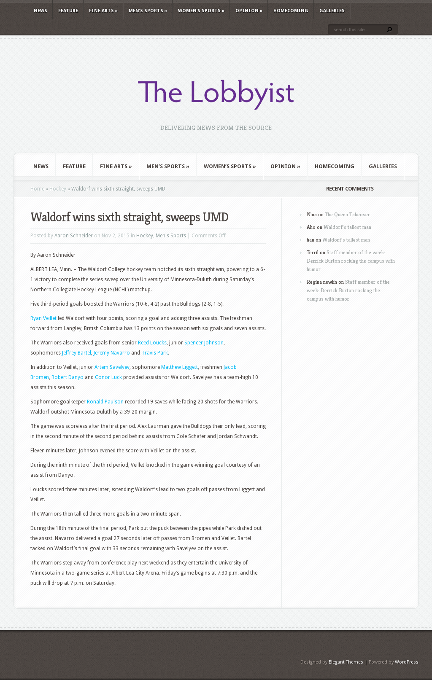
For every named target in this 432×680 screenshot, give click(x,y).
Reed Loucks (152, 343)
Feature (68, 10)
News (40, 10)
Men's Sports (171, 236)
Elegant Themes (346, 662)
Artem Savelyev (112, 367)
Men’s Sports (148, 10)
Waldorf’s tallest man (347, 227)
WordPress (406, 662)
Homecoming (290, 10)
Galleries (332, 10)
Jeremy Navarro (112, 353)
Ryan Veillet (43, 318)
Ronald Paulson (105, 402)
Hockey (57, 189)
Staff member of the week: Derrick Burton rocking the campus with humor (351, 261)
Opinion (248, 10)
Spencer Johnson (204, 343)
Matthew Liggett (179, 367)
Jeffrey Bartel (76, 353)
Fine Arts (103, 10)
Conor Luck (108, 377)
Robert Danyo (67, 377)
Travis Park (154, 353)
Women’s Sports (201, 10)
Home (37, 189)
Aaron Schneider (73, 236)
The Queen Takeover (347, 214)
